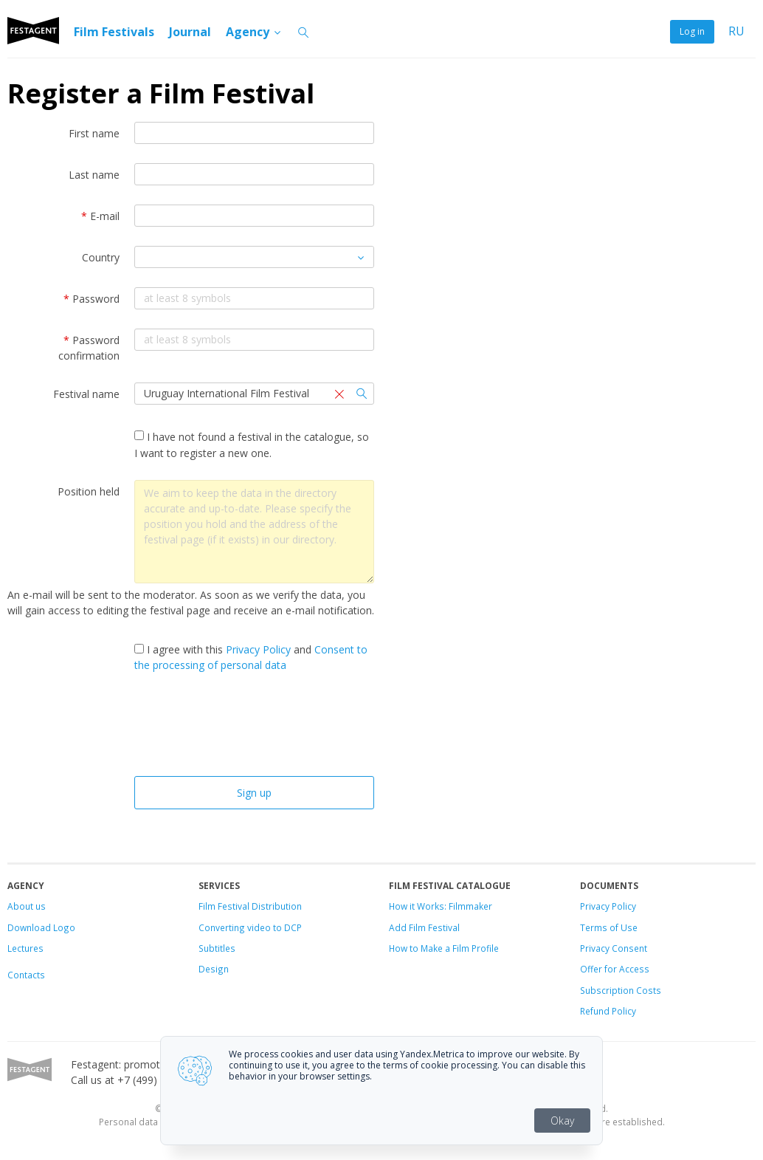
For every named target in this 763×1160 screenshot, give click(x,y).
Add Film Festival (424, 927)
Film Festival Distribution (250, 906)
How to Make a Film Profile (444, 948)
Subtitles (216, 948)
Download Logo (41, 927)
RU (736, 31)
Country (101, 257)
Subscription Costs (620, 990)
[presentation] (254, 728)
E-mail (100, 216)
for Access (625, 969)
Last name (94, 175)
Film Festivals (114, 32)
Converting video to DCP (250, 927)
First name (94, 133)
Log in (692, 31)
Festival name (86, 394)
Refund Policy (608, 1011)
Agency (254, 32)
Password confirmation (89, 348)
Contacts (26, 975)
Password (91, 299)
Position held (89, 491)
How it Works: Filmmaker (440, 906)
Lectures (25, 948)
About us (26, 906)
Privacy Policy (258, 649)
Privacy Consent (613, 948)
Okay (562, 1120)
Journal (190, 32)
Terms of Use (609, 927)
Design (213, 969)
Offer (591, 969)
